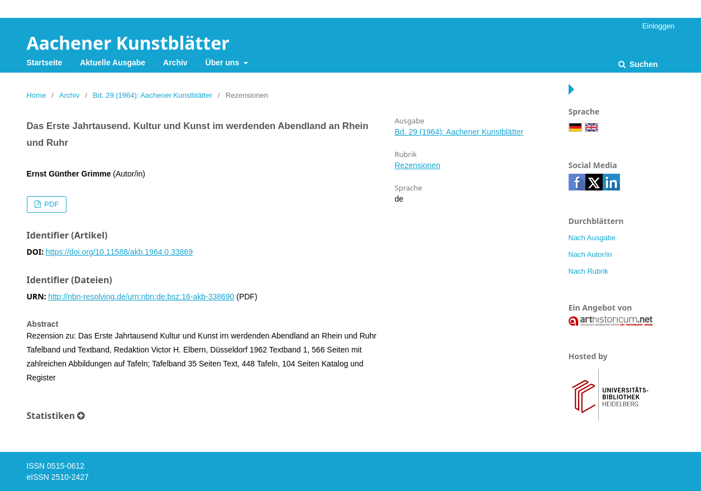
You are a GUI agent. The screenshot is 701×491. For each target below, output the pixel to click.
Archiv (175, 62)
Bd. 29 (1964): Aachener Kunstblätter (152, 95)
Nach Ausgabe (592, 237)
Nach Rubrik (589, 271)
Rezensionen (418, 165)
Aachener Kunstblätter (128, 43)
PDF (50, 204)
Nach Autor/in (590, 254)
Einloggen (658, 26)
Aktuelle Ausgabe (112, 62)
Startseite (45, 62)
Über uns (224, 62)
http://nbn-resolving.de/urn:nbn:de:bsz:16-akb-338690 (141, 296)
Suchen (642, 64)
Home (36, 95)
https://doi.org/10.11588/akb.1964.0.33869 (119, 251)
